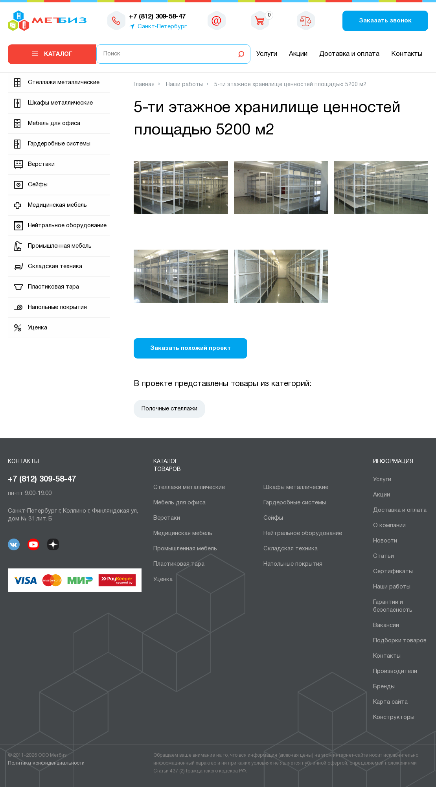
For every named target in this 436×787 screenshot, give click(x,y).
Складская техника (55, 266)
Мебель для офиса (54, 123)
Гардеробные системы (59, 144)
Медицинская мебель (57, 205)
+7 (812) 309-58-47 (42, 479)
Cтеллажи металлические (63, 82)
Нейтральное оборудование (67, 225)
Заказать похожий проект (190, 348)
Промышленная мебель (60, 246)
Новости (385, 541)
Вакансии (386, 625)
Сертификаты (393, 571)
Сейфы (38, 185)
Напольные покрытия (57, 307)
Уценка (37, 328)
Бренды (384, 687)
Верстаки (41, 164)
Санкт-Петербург (162, 26)
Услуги (266, 54)
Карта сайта (390, 702)
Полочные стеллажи (169, 409)
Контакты (406, 54)
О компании (389, 525)
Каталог (58, 54)
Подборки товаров (400, 641)
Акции (298, 54)
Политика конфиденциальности (46, 763)
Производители (395, 671)
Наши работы (391, 587)
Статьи (383, 556)
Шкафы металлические (60, 103)
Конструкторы (393, 717)
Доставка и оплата (349, 54)
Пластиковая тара (53, 287)
